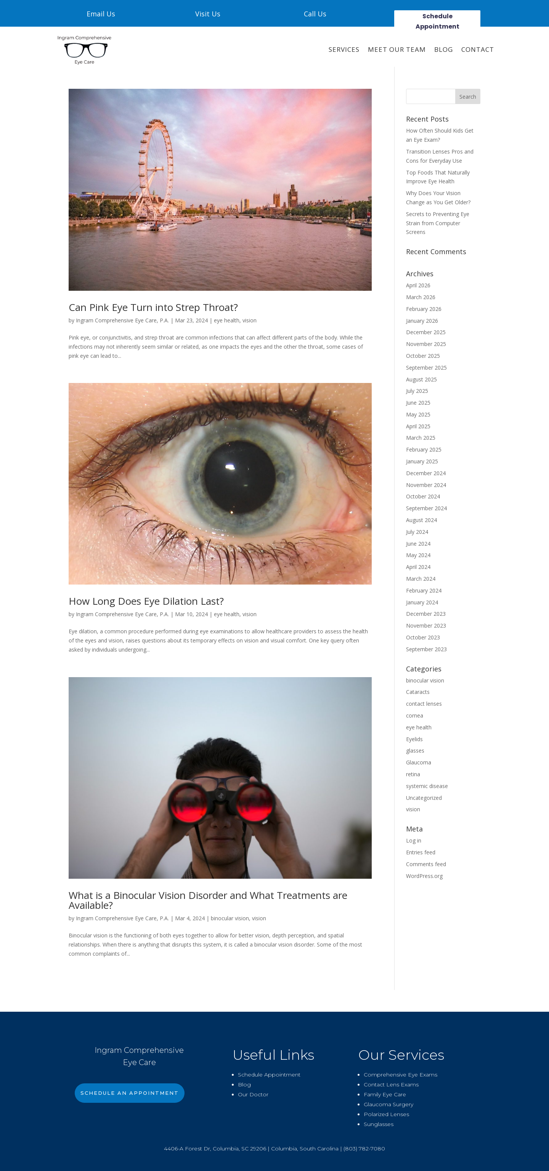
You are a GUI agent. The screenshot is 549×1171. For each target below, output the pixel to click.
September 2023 (426, 649)
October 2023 (423, 637)
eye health (226, 320)
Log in (413, 840)
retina (413, 774)
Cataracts (418, 691)
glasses (415, 750)
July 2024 (417, 531)
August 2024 (421, 520)
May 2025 (418, 414)
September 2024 (426, 508)
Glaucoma (418, 762)
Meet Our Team (397, 49)
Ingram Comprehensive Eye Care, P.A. (122, 320)
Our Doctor (253, 1094)
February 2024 (423, 590)
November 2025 (426, 344)
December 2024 (426, 473)
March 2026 (420, 297)
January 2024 (422, 602)
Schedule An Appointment (129, 1093)
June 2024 (418, 543)
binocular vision (230, 918)
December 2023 (426, 613)
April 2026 (418, 285)
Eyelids (414, 739)
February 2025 (423, 449)
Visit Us (207, 13)
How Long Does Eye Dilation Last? (146, 601)
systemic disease (427, 786)
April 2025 (418, 426)
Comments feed (426, 864)
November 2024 (426, 485)
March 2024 (420, 578)
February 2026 (423, 308)
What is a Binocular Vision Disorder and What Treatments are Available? (208, 900)
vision (249, 320)
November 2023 (426, 625)
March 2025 (420, 437)
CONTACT (477, 49)
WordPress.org (424, 875)
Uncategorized (424, 797)
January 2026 (422, 320)
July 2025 (417, 390)
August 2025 (421, 379)
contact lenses (424, 703)
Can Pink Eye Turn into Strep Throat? (153, 307)
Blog (443, 49)
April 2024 (418, 566)
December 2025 (426, 332)
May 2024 (418, 555)
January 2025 (422, 461)
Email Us (101, 13)
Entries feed (420, 852)
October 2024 (423, 496)
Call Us (315, 13)
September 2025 (426, 367)
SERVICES (344, 49)
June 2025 (418, 402)
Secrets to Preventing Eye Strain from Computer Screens (437, 223)
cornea (414, 715)
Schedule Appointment (437, 21)
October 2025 (423, 355)
